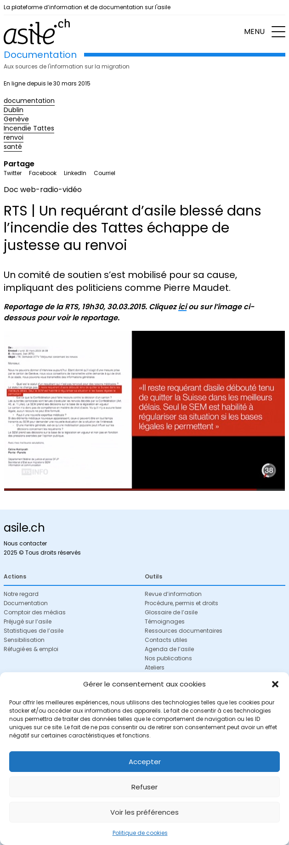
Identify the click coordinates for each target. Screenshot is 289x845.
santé (13, 146)
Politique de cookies (140, 833)
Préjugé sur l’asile (27, 621)
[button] (275, 684)
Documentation (26, 603)
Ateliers (154, 667)
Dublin (13, 109)
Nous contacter (25, 543)
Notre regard (21, 594)
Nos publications (168, 658)
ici (182, 306)
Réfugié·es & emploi (31, 649)
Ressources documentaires (183, 631)
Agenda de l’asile (169, 649)
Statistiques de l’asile (33, 631)
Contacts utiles (166, 640)
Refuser (144, 787)
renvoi (13, 137)
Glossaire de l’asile (171, 612)
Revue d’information (173, 594)
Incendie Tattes (29, 128)
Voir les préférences (144, 812)
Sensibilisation (24, 640)
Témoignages (165, 621)
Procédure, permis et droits (181, 603)
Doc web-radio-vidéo (43, 189)
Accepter (145, 761)
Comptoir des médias (35, 612)
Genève (16, 119)
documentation (29, 100)
